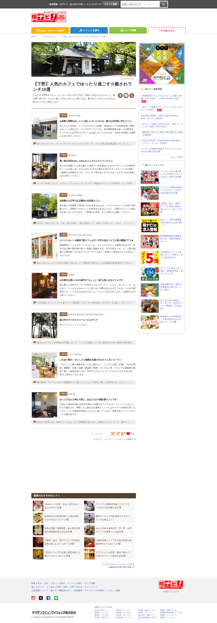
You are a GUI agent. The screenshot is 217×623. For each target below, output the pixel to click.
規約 (65, 587)
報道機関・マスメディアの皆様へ (89, 590)
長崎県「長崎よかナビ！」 (170, 610)
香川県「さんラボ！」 (124, 615)
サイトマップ (91, 587)
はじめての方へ (77, 4)
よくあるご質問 (53, 587)
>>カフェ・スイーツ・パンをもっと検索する (114, 439)
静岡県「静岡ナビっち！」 (148, 610)
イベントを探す (89, 30)
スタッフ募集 (114, 590)
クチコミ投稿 (110, 4)
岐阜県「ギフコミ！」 (146, 613)
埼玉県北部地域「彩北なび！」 (147, 618)
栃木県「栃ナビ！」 (101, 610)
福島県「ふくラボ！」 (102, 613)
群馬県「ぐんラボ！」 (102, 615)
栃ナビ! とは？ (171, 591)
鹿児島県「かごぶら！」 (125, 617)
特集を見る (167, 30)
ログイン (64, 4)
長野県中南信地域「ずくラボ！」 (172, 613)
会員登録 (53, 4)
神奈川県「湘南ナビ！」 (147, 615)
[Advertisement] (83, 465)
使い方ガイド (37, 587)
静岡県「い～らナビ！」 (169, 615)
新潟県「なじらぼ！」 (124, 613)
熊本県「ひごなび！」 (124, 610)
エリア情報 (128, 30)
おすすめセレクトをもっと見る (118, 564)
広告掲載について (39, 590)
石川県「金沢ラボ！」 (102, 617)
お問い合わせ (76, 587)
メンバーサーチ (93, 4)
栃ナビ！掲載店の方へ (61, 590)
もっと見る (176, 157)
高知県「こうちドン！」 (169, 617)
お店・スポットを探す (50, 30)
